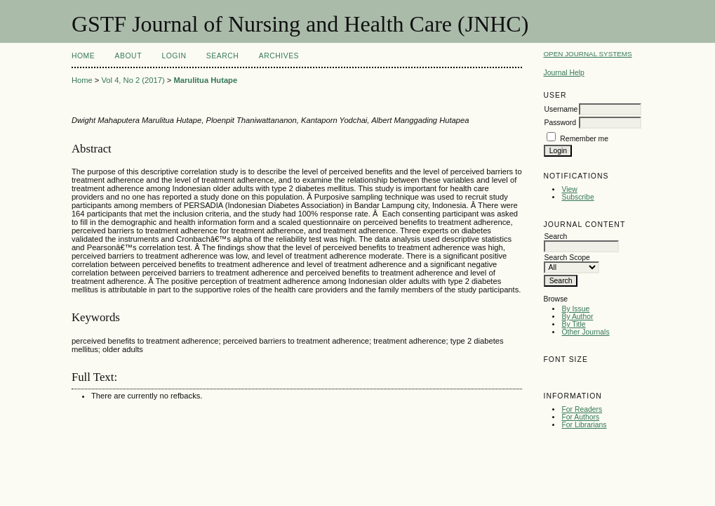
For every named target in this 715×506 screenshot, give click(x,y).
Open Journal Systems (587, 54)
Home (83, 56)
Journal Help (563, 73)
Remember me (584, 139)
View (569, 189)
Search (222, 56)
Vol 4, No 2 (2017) (132, 80)
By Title (573, 324)
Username (560, 109)
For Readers (581, 409)
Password (560, 122)
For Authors (580, 417)
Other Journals (585, 332)
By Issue (575, 309)
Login (173, 56)
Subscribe (577, 197)
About (128, 56)
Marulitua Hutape (205, 80)
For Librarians (583, 425)
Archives (279, 56)
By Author (577, 316)
